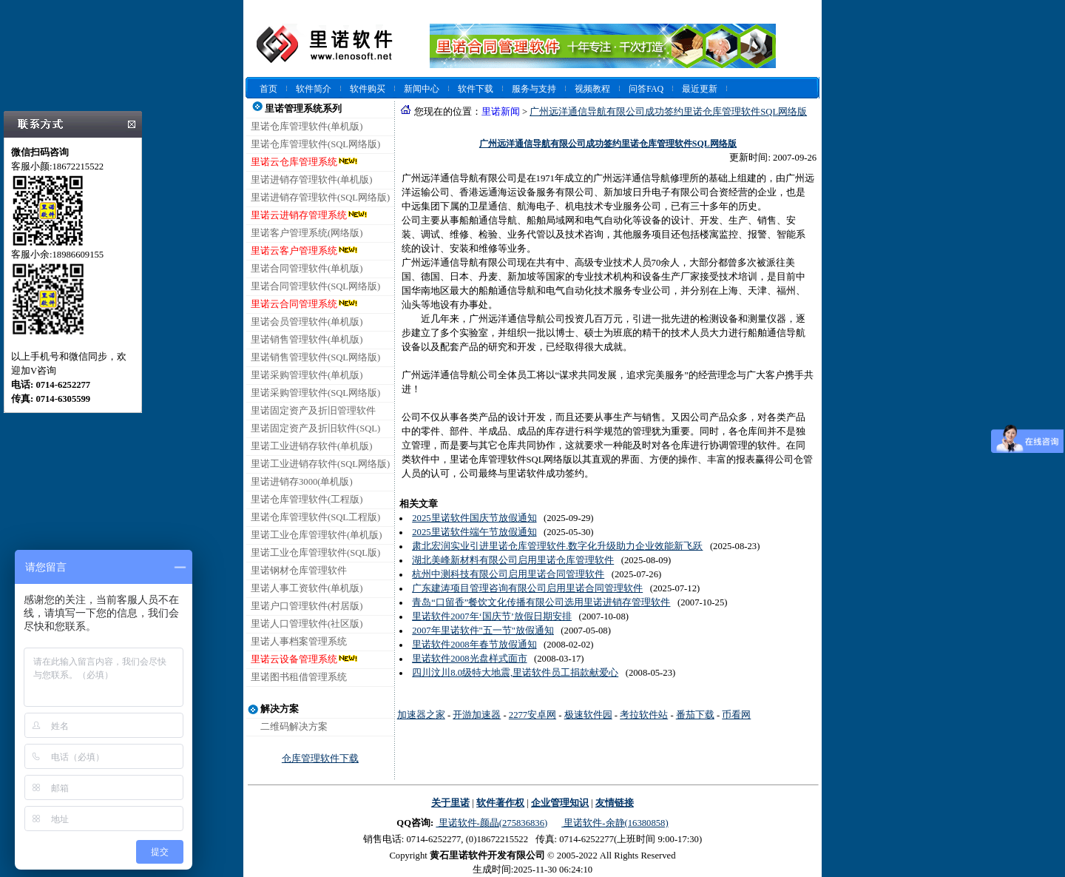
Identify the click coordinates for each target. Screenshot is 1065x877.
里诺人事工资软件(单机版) (306, 588)
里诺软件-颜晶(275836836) (491, 823)
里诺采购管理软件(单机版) (306, 375)
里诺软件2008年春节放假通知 (474, 644)
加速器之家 (421, 715)
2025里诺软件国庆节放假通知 (474, 518)
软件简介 (313, 89)
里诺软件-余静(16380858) (614, 823)
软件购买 (367, 89)
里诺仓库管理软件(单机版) (306, 126)
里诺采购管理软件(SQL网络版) (315, 393)
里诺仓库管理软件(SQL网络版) (315, 144)
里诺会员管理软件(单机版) (306, 322)
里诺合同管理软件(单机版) (306, 268)
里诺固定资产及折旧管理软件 (313, 411)
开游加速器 (477, 715)
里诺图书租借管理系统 (299, 677)
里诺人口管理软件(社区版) (306, 624)
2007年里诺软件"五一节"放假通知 (483, 630)
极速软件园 (588, 715)
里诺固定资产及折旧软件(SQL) (315, 428)
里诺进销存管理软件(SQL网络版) (320, 197)
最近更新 (699, 89)
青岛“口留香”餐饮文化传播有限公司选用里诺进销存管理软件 (541, 602)
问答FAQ (646, 89)
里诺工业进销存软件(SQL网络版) (320, 464)
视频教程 (592, 89)
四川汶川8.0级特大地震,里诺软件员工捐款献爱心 (515, 673)
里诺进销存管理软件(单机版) (311, 180)
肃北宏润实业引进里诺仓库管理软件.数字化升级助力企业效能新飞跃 (557, 546)
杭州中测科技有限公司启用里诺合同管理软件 (508, 574)
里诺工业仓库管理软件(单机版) (316, 535)
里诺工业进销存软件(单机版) (311, 446)
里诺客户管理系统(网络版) (306, 233)
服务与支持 (534, 89)
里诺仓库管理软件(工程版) (306, 499)
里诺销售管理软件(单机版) (306, 340)
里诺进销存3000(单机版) (302, 482)
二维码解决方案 (294, 727)
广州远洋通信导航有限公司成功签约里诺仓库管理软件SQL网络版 (668, 112)
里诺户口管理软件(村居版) (306, 606)
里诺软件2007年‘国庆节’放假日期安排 (492, 616)
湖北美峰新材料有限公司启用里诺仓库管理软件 (513, 560)
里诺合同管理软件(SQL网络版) (315, 286)
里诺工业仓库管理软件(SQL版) (315, 553)
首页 (268, 89)
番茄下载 (695, 715)
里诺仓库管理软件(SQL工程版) (315, 517)
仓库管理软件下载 (320, 758)
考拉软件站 (644, 715)
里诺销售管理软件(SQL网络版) (315, 357)
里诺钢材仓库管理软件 (299, 570)
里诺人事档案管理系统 (299, 641)
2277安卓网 (532, 715)
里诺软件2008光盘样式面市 (469, 658)
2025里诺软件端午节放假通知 (474, 532)
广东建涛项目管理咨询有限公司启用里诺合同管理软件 (527, 588)
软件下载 (475, 89)
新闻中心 (421, 89)
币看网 (736, 715)
